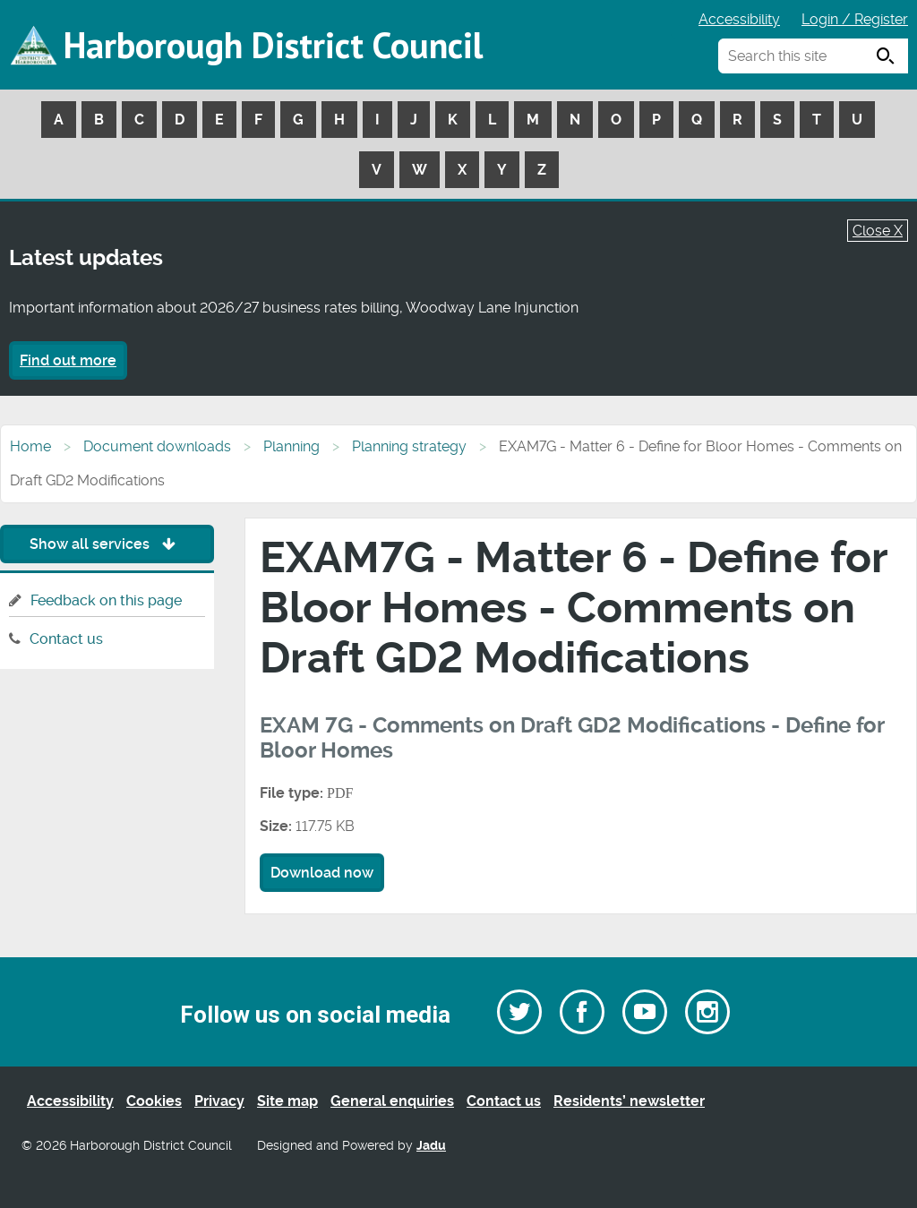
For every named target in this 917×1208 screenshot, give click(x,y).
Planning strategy (409, 446)
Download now (321, 872)
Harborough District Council (273, 44)
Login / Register (854, 19)
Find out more (68, 360)
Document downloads (157, 446)
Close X (878, 230)
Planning (291, 446)
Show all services (107, 544)
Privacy (219, 1100)
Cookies (154, 1100)
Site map (287, 1100)
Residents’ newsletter (629, 1100)
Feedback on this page (106, 600)
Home (30, 446)
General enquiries (392, 1100)
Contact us (66, 638)
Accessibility (739, 19)
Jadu (431, 1145)
